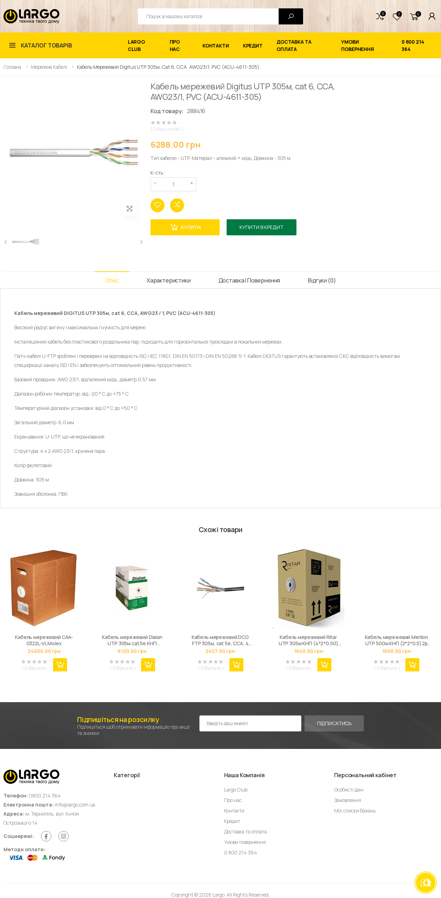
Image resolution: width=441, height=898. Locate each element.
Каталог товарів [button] (46, 45)
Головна (12, 67)
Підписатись (334, 723)
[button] (380, 16)
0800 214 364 (45, 795)
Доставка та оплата (294, 45)
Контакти (216, 45)
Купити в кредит (262, 227)
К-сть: (157, 172)
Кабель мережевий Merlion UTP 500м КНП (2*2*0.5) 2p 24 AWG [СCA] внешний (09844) (396, 640)
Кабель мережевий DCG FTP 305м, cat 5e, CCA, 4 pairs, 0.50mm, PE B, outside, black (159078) (220, 640)
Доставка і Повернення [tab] (249, 280)
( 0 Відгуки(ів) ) (167, 129)
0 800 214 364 (413, 45)
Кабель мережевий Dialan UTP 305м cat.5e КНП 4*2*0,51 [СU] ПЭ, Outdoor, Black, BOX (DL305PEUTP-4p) (132, 640)
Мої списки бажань (355, 810)
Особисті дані (348, 789)
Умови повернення (357, 45)
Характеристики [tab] (169, 280)
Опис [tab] (111, 280)
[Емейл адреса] (250, 723)
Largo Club (136, 45)
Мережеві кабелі (49, 67)
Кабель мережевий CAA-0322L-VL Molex (44, 640)
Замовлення (347, 800)
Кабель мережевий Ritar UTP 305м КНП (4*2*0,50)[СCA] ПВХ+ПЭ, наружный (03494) (308, 640)
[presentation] (5, 241)
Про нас (175, 45)
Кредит (253, 45)
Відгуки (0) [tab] (322, 280)
